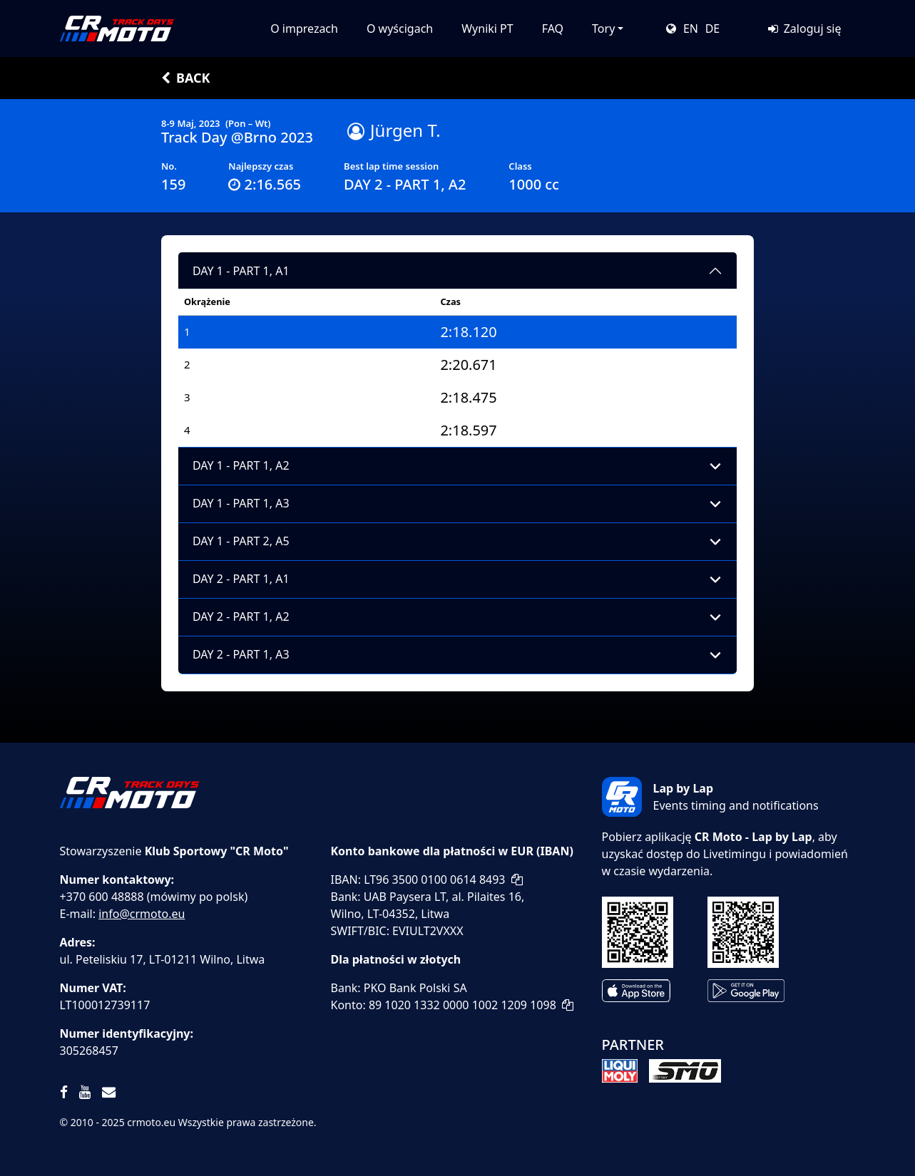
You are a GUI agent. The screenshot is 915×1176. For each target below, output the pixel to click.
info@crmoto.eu (141, 914)
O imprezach (304, 28)
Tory (603, 28)
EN (690, 28)
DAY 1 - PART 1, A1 (241, 271)
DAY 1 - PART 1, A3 (241, 503)
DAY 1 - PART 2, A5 (241, 541)
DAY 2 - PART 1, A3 (241, 654)
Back (185, 77)
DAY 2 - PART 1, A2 (241, 616)
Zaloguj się (804, 28)
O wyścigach (400, 28)
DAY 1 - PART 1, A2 (241, 465)
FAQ (552, 28)
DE (712, 28)
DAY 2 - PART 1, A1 (241, 579)
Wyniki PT (487, 28)
